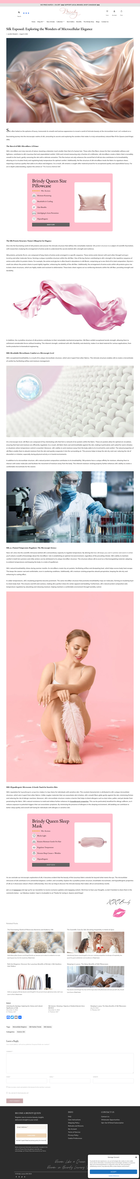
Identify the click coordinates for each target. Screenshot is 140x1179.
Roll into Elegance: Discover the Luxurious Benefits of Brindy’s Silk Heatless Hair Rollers (34, 965)
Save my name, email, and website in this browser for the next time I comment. (29, 1087)
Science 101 (21, 1032)
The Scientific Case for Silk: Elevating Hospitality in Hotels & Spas (90, 930)
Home (33, 22)
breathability (101, 448)
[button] (136, 1157)
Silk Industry (47, 1027)
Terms (44, 1151)
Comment (9, 1051)
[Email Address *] (31, 1127)
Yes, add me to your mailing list (17, 1093)
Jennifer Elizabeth (13, 34)
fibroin (25, 255)
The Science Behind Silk (51, 167)
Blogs (98, 22)
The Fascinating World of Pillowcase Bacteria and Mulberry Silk (30, 930)
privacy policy (35, 1140)
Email (52, 1077)
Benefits (79, 22)
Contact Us (105, 22)
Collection (60, 22)
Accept (113, 1172)
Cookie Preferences (114, 1175)
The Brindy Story (89, 22)
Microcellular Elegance (20, 1027)
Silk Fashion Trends (35, 1027)
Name (8, 1077)
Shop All (40, 22)
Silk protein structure (100, 246)
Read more (31, 958)
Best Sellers (70, 22)
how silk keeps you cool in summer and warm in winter (113, 553)
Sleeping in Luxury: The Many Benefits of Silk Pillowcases (87, 964)
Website (95, 1077)
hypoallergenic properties (30, 792)
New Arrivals (51, 22)
